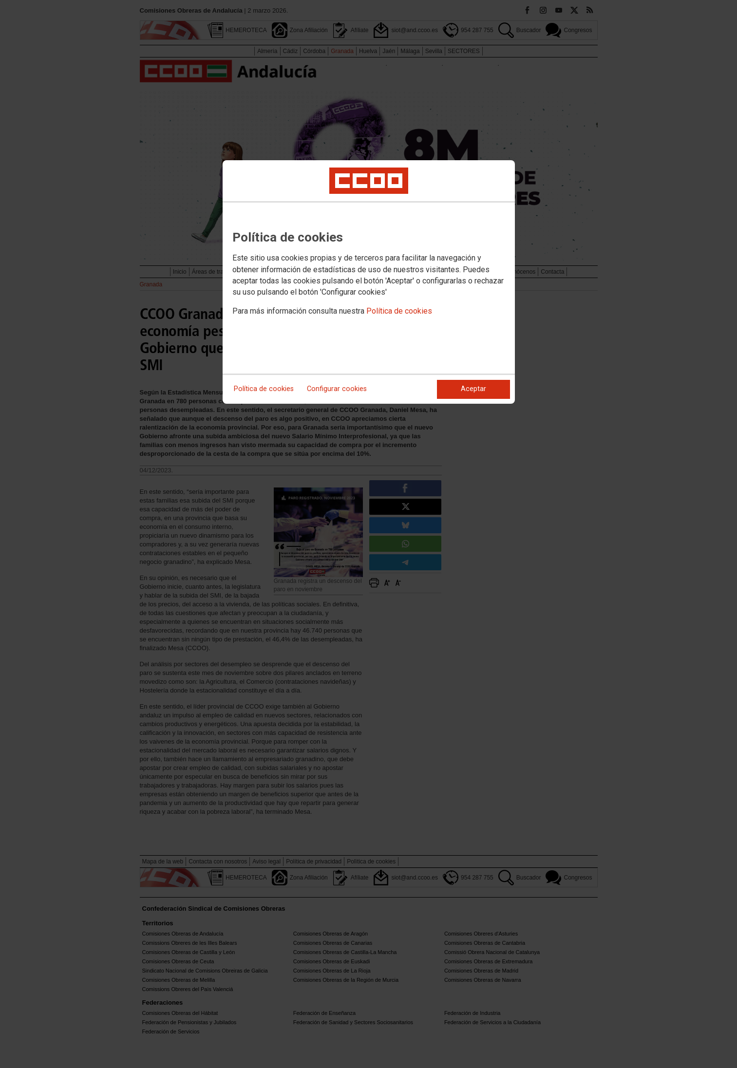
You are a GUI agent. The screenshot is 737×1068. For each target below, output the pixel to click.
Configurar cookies (337, 389)
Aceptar (473, 389)
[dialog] (369, 282)
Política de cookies (399, 311)
